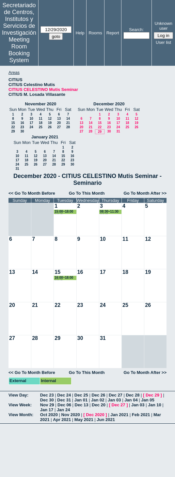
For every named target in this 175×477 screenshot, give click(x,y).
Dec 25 (81, 395)
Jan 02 (97, 400)
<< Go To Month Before (31, 193)
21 (68, 123)
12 (50, 118)
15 (13, 123)
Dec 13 (81, 404)
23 (22, 127)
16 (22, 123)
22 (13, 127)
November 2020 (40, 103)
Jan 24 (63, 409)
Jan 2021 (119, 414)
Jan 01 (81, 400)
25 (40, 127)
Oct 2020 (49, 414)
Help (80, 32)
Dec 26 (98, 395)
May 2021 (83, 419)
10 (31, 118)
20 (59, 123)
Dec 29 (152, 395)
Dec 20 (98, 404)
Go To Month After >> (145, 193)
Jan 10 (154, 404)
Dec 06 (64, 404)
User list (163, 42)
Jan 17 (46, 409)
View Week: (20, 404)
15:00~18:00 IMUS (64, 212)
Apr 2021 (62, 419)
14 (68, 118)
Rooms (95, 32)
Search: (136, 29)
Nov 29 (47, 404)
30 (22, 131)
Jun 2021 (106, 419)
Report (112, 32)
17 (31, 123)
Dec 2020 (95, 414)
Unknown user (163, 26)
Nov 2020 (70, 414)
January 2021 (44, 136)
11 (40, 118)
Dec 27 (115, 395)
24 (31, 127)
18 (40, 123)
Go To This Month (87, 193)
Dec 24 (64, 395)
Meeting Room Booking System (19, 49)
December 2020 (108, 103)
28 (68, 127)
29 (13, 131)
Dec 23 (47, 395)
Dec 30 (47, 400)
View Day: (18, 395)
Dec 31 (64, 400)
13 (59, 118)
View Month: (20, 414)
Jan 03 (114, 400)
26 (50, 127)
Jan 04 (130, 400)
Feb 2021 (141, 414)
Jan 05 (147, 400)
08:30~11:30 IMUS (109, 212)
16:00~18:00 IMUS (64, 278)
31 (118, 131)
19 (50, 123)
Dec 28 (132, 395)
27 (59, 127)
